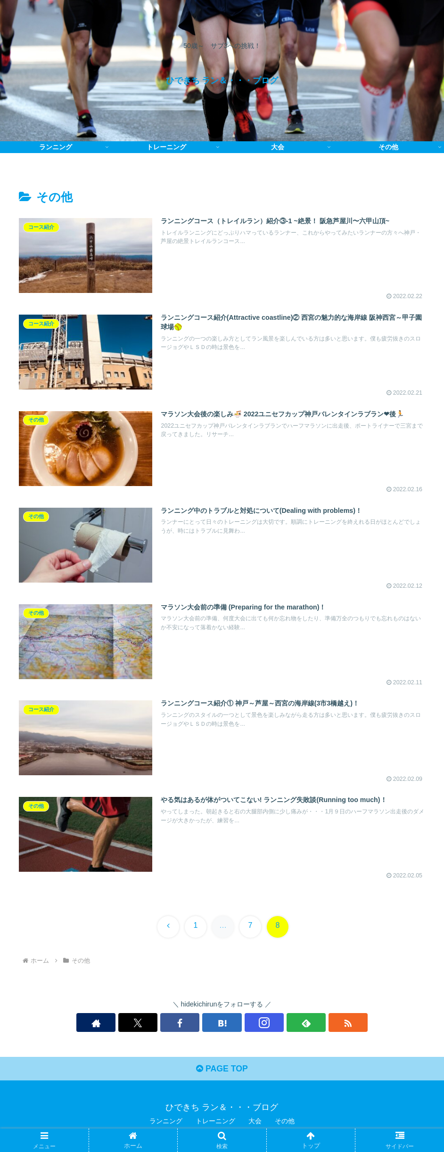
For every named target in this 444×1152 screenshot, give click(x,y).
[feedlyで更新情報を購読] (265, 1023)
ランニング (165, 1123)
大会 (255, 1123)
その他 (285, 1123)
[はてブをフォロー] (222, 1023)
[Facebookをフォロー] (200, 1023)
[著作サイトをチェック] (157, 1023)
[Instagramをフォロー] (243, 1023)
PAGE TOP (222, 1070)
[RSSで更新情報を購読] (287, 1023)
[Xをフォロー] (178, 1023)
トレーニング (215, 1123)
